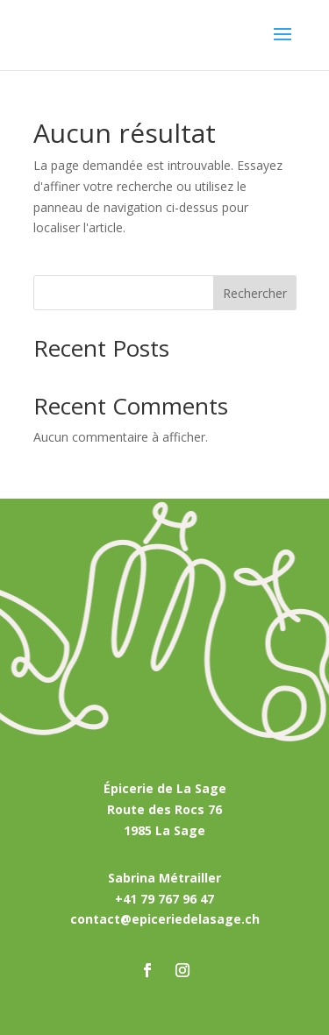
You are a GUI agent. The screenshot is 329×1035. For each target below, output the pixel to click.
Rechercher (255, 293)
